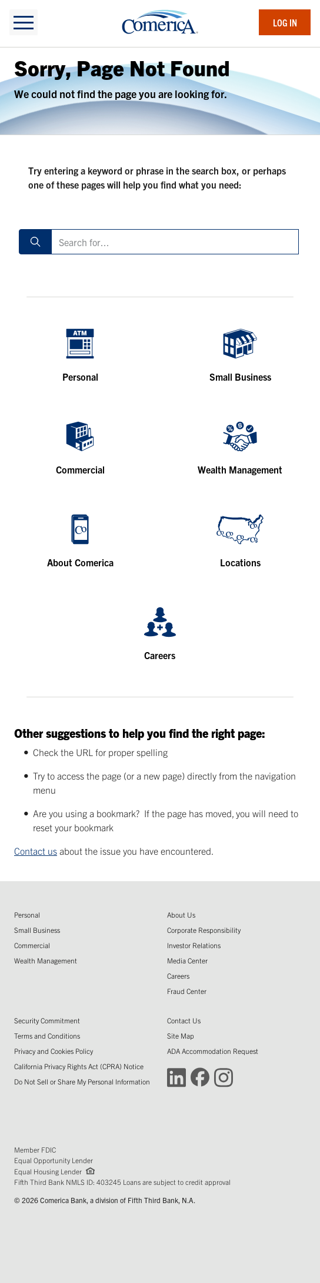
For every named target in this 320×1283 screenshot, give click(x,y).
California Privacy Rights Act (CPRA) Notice (79, 1066)
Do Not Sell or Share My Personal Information (82, 1081)
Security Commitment (47, 1020)
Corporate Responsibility (204, 929)
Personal (27, 914)
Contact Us (184, 1020)
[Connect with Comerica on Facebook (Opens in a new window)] (200, 1076)
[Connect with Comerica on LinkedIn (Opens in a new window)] (176, 1076)
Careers (178, 975)
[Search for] (175, 241)
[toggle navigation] (23, 22)
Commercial (32, 945)
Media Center (187, 960)
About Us (181, 914)
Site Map (180, 1035)
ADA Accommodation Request (212, 1050)
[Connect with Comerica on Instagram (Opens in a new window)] (223, 1076)
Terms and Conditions (47, 1035)
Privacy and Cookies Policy (53, 1050)
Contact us (35, 851)
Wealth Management (45, 960)
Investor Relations (194, 945)
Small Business (37, 929)
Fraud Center (186, 990)
